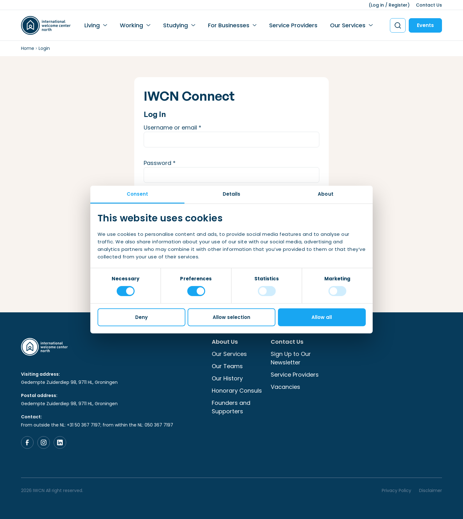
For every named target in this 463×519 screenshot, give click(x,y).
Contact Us (429, 5)
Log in (377, 5)
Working (131, 25)
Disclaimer (430, 490)
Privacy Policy (396, 490)
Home (27, 48)
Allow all (321, 317)
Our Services (347, 25)
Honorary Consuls (237, 391)
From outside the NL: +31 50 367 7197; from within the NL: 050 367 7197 (97, 425)
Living (92, 25)
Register (398, 5)
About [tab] (325, 194)
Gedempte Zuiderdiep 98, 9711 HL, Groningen (69, 382)
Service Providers (293, 25)
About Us (225, 342)
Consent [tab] (137, 194)
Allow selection (231, 317)
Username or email (185, 127)
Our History (227, 378)
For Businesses (228, 25)
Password (172, 163)
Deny (141, 317)
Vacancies (285, 387)
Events (425, 25)
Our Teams (227, 366)
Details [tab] (232, 194)
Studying (175, 25)
